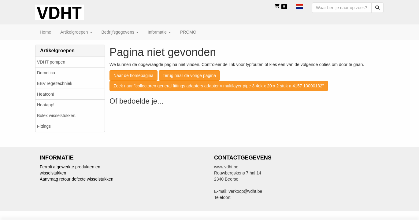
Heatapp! (45, 104)
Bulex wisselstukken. (56, 115)
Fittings (44, 126)
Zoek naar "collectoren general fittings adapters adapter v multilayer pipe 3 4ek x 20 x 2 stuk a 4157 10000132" (218, 85)
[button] (299, 6)
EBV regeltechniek (54, 83)
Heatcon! (45, 94)
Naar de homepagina (133, 75)
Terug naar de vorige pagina (189, 75)
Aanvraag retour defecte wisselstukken (76, 179)
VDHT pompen (51, 62)
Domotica (46, 72)
